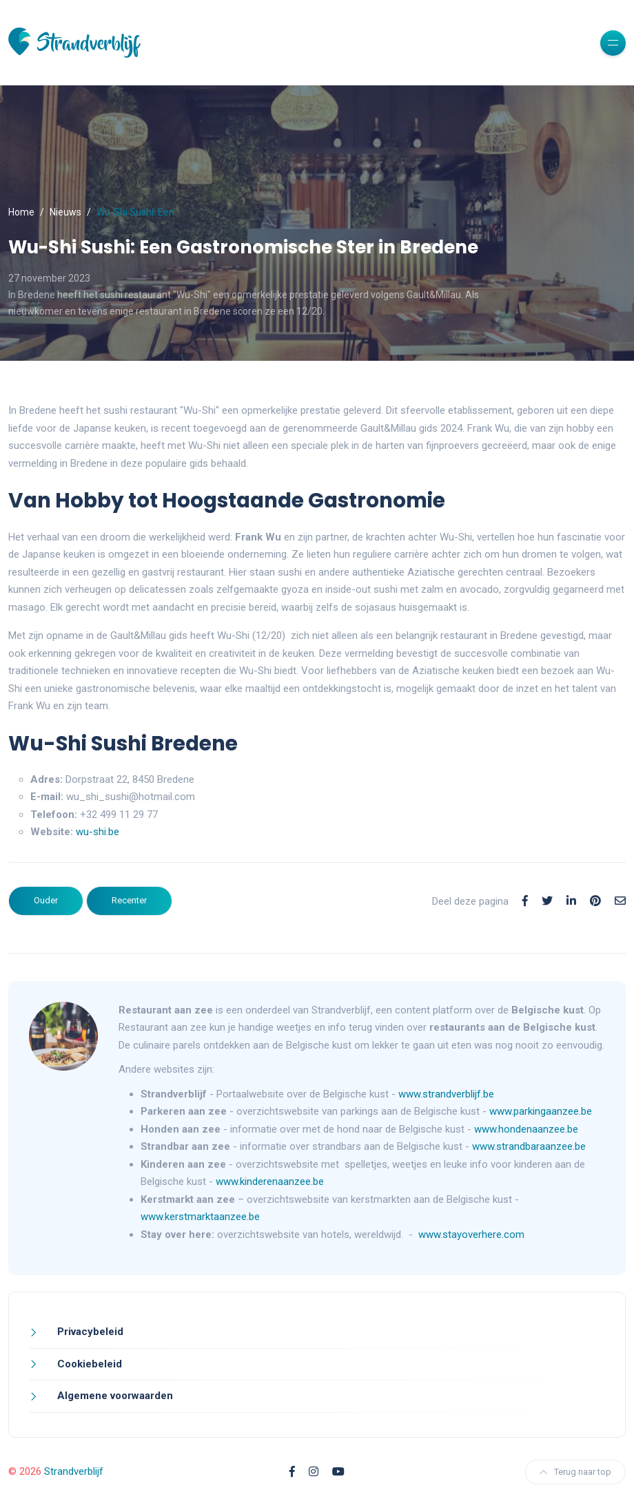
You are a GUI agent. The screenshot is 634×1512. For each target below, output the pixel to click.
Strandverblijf (73, 1471)
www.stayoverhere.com (471, 1234)
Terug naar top (575, 1472)
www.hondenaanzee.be (526, 1129)
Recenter (129, 900)
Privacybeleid (88, 1331)
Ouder (46, 900)
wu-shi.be (97, 832)
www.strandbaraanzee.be (529, 1146)
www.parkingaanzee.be (542, 1111)
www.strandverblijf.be (446, 1094)
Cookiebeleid (88, 1364)
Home (21, 212)
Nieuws (65, 212)
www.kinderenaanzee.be (270, 1181)
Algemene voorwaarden (113, 1395)
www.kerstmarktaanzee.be (200, 1216)
